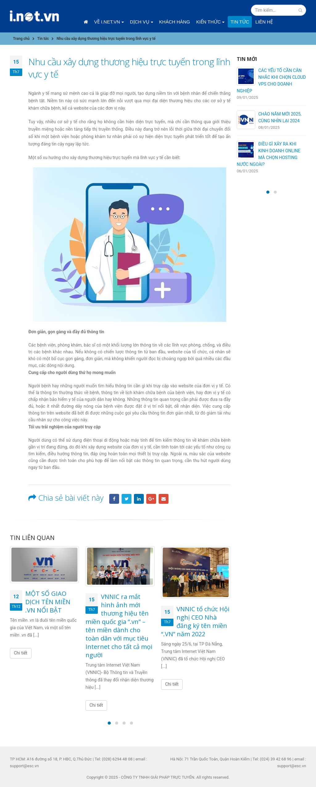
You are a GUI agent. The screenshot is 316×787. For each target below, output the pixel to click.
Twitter (126, 499)
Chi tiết (20, 652)
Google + (151, 499)
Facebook (114, 499)
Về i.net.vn (107, 21)
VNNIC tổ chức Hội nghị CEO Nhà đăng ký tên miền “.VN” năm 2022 (195, 621)
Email (163, 499)
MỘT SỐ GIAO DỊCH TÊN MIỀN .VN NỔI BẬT (47, 601)
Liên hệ (263, 21)
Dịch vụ (139, 21)
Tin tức (240, 21)
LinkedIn (139, 499)
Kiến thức (208, 21)
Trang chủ (86, 22)
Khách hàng (174, 21)
